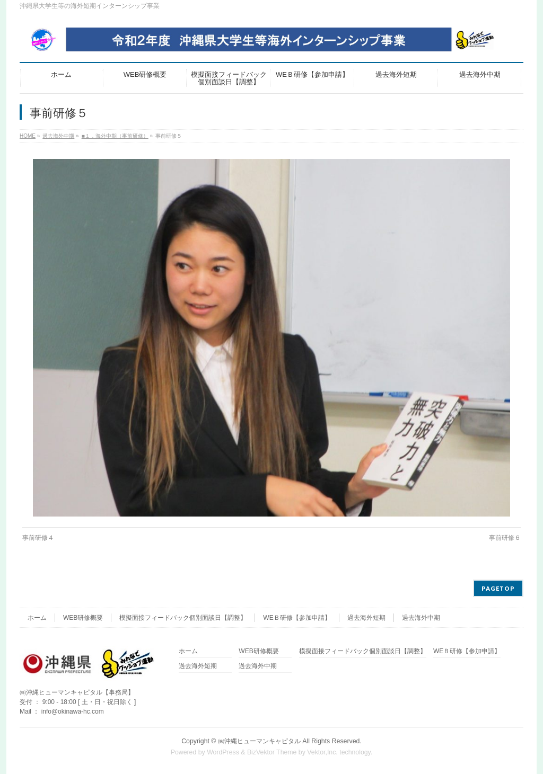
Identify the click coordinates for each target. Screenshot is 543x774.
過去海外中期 (421, 617)
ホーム (37, 617)
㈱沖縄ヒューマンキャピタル (259, 741)
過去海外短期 (366, 617)
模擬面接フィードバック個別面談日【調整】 (183, 617)
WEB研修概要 (83, 617)
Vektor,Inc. (322, 752)
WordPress (223, 752)
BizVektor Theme (272, 752)
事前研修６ (505, 537)
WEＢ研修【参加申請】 (296, 617)
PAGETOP (498, 588)
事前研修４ (38, 537)
